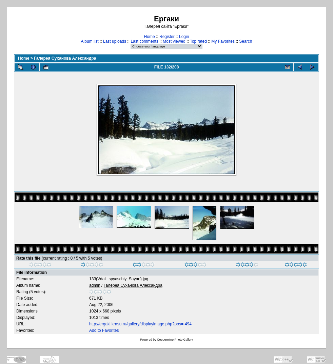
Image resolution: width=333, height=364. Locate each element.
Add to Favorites (104, 330)
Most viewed (174, 41)
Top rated (198, 41)
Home (149, 36)
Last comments (144, 41)
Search (245, 41)
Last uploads (114, 41)
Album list (90, 41)
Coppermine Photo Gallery (175, 339)
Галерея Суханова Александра (65, 58)
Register (167, 36)
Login (184, 36)
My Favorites (223, 41)
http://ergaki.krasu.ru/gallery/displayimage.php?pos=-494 (140, 324)
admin (94, 285)
